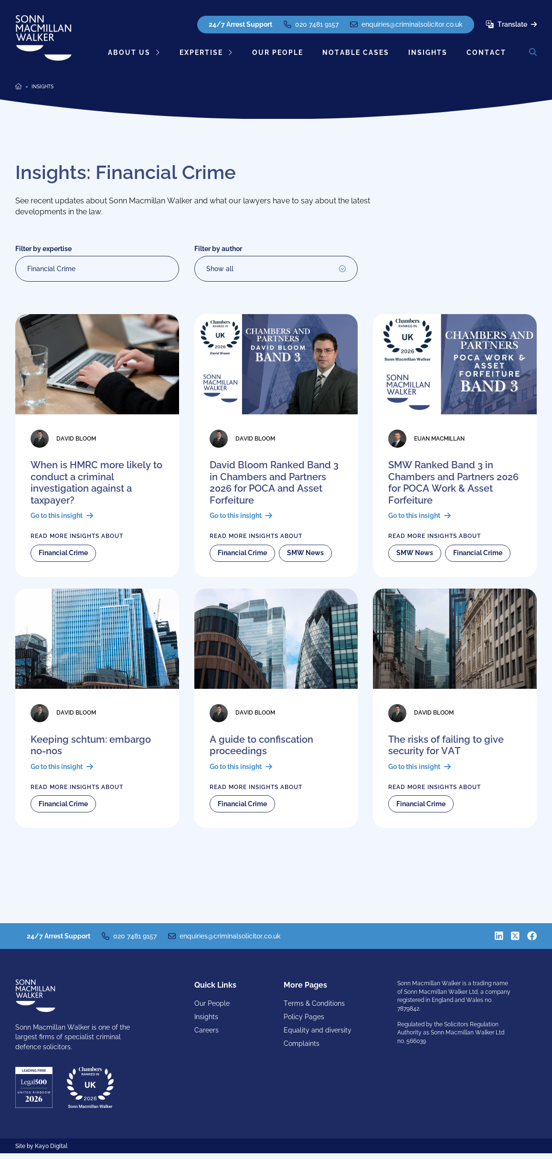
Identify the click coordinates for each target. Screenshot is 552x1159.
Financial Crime (51, 269)
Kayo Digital (51, 1151)
